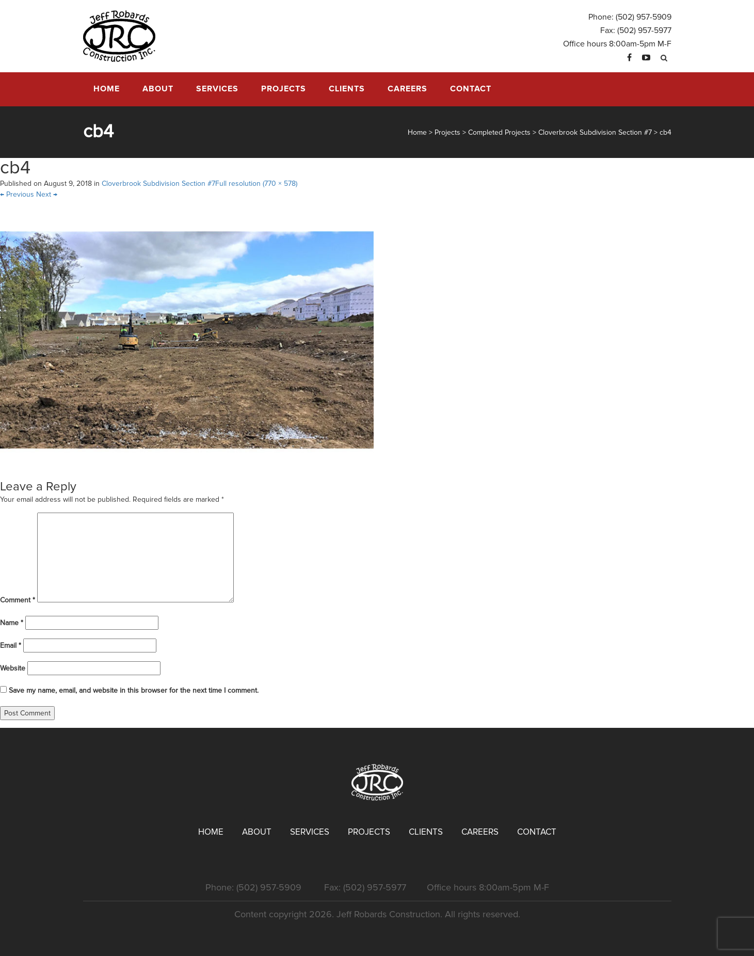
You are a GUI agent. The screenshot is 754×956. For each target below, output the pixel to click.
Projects (283, 89)
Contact (470, 89)
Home (106, 89)
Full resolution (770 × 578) (256, 183)
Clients (347, 89)
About (157, 89)
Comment (17, 600)
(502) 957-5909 (643, 17)
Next (46, 194)
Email (10, 645)
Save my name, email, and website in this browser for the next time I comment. (134, 690)
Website (12, 668)
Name (11, 622)
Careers (407, 89)
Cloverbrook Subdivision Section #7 (158, 183)
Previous (17, 194)
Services (217, 89)
